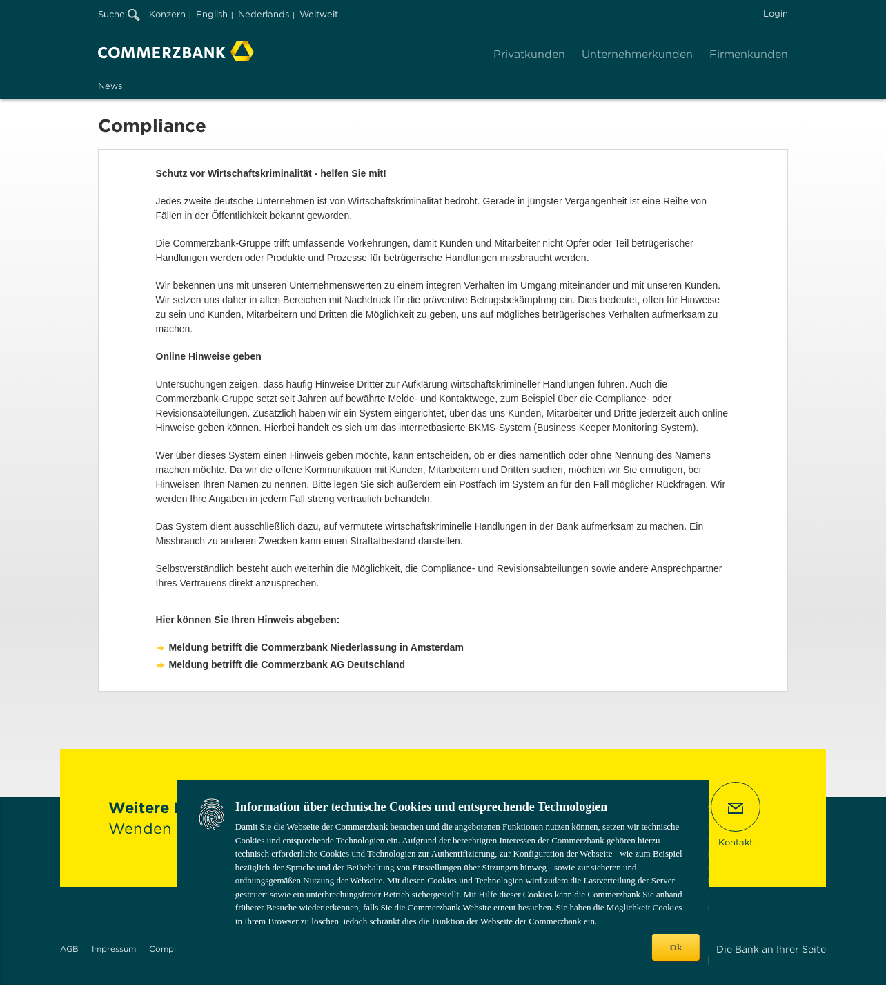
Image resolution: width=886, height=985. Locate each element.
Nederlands (263, 14)
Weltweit (318, 14)
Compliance (173, 949)
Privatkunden (529, 54)
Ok (676, 947)
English (212, 14)
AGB (69, 949)
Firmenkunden (748, 54)
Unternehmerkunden (637, 54)
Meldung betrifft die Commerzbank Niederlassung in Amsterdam (316, 647)
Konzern (167, 14)
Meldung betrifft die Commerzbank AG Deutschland (287, 664)
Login (775, 13)
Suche (119, 14)
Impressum (114, 949)
